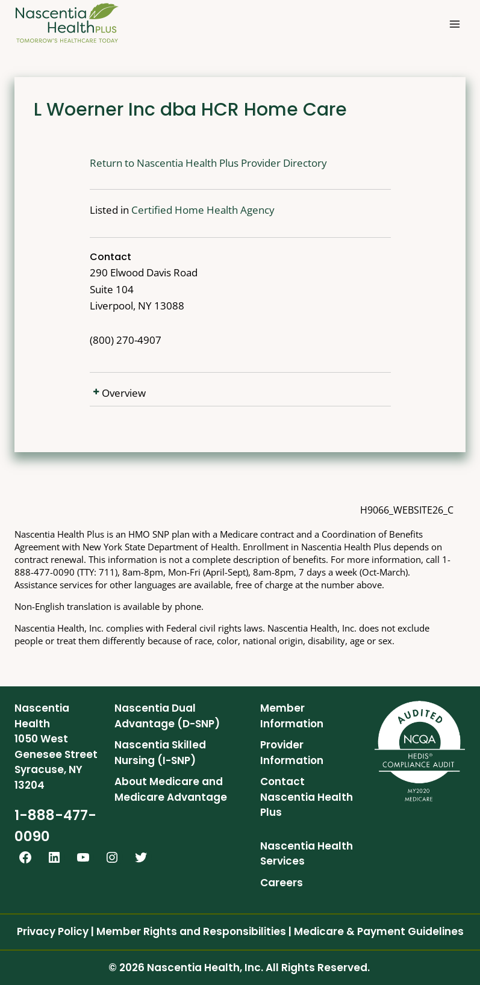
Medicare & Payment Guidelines (379, 931)
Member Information (291, 716)
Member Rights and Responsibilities (191, 931)
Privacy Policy (53, 931)
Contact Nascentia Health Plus (306, 796)
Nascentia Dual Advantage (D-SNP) (167, 716)
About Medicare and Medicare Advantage (170, 789)
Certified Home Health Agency (165, 210)
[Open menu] (454, 23)
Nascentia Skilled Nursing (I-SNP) (160, 753)
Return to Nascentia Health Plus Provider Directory (170, 163)
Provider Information (291, 753)
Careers (281, 882)
